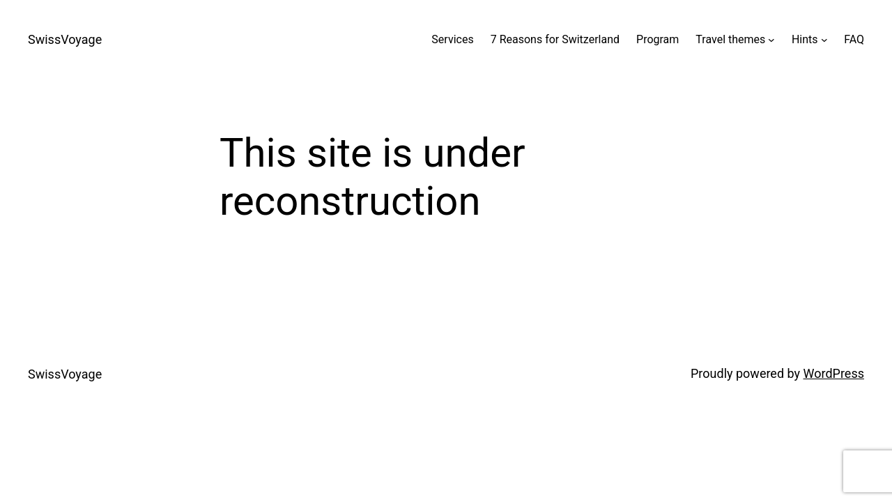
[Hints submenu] (824, 39)
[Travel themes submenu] (771, 39)
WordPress (833, 373)
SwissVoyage (65, 39)
